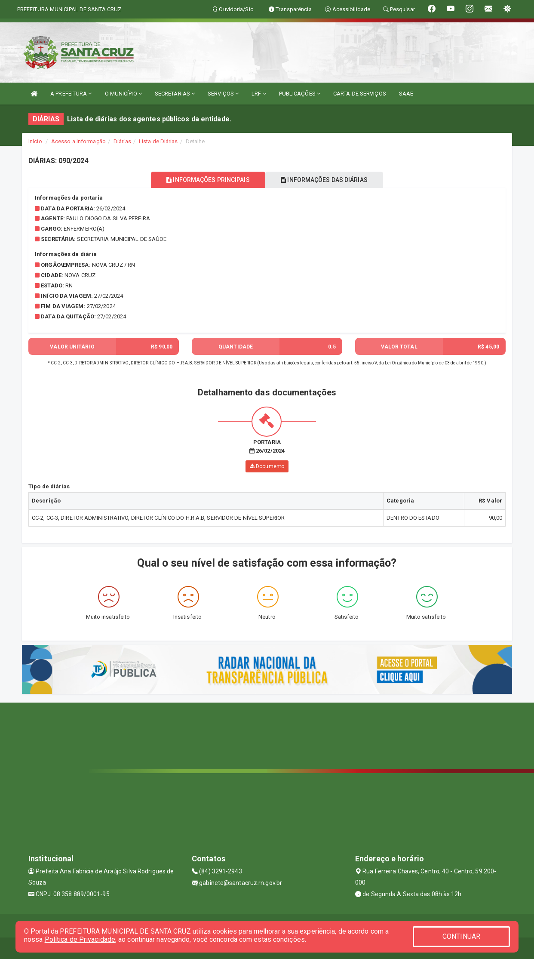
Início (35, 141)
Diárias (122, 141)
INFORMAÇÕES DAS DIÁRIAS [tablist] (326, 179)
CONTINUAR (461, 936)
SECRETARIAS (175, 93)
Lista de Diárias (158, 141)
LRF (259, 93)
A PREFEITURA (71, 93)
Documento (267, 466)
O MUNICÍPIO (123, 93)
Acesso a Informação (78, 141)
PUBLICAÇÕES (299, 93)
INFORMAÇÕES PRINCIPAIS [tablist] (205, 179)
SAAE (406, 93)
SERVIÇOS (223, 93)
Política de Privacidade (80, 939)
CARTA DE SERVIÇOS (359, 93)
